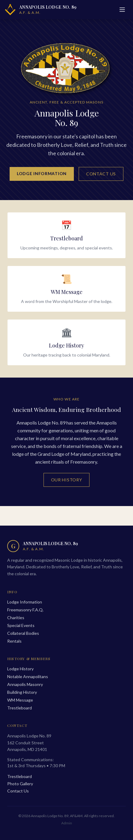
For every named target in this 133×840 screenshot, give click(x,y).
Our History (66, 479)
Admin (66, 823)
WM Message (20, 700)
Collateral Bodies (23, 633)
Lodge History (20, 668)
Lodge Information (42, 173)
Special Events (21, 625)
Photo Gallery (20, 783)
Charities (15, 617)
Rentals (14, 641)
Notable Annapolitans (27, 676)
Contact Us (101, 173)
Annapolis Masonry (25, 684)
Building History (22, 692)
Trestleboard (19, 707)
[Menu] (122, 10)
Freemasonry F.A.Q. (25, 609)
